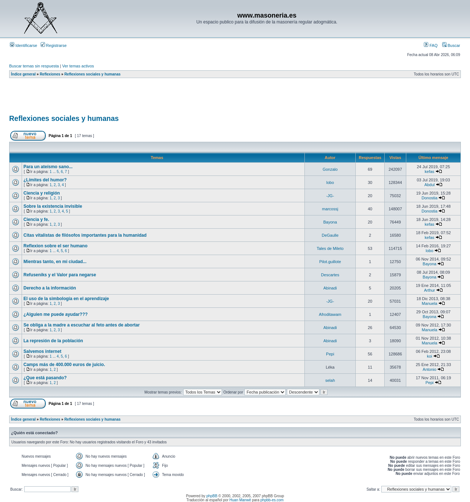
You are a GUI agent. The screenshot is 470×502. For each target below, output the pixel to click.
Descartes (330, 275)
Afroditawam (330, 314)
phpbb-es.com (272, 500)
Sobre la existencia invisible (52, 206)
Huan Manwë (240, 500)
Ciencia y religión (41, 193)
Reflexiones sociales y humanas (92, 74)
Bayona (330, 222)
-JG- (330, 195)
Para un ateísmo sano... (48, 166)
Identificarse (23, 45)
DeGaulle (330, 235)
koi (429, 356)
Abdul (429, 184)
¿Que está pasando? (45, 377)
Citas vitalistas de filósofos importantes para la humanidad (85, 235)
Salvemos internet (42, 351)
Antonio (429, 369)
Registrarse (54, 45)
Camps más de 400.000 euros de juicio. (64, 364)
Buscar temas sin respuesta (34, 66)
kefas (429, 171)
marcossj (330, 209)
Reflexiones (50, 74)
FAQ (430, 45)
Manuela (429, 303)
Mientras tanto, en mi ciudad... (54, 261)
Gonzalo (330, 169)
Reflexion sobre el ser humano (55, 245)
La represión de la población (53, 340)
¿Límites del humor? (45, 179)
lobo (330, 182)
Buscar (451, 45)
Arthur (429, 290)
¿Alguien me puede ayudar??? (55, 314)
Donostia (429, 198)
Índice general (23, 74)
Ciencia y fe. (36, 219)
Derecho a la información (49, 288)
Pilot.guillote (330, 261)
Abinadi (330, 288)
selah (330, 380)
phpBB (211, 496)
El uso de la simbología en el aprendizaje (66, 298)
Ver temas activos (78, 66)
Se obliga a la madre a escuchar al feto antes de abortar (81, 325)
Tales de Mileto (330, 248)
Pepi (330, 354)
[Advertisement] (142, 98)
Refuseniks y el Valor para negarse (59, 274)
